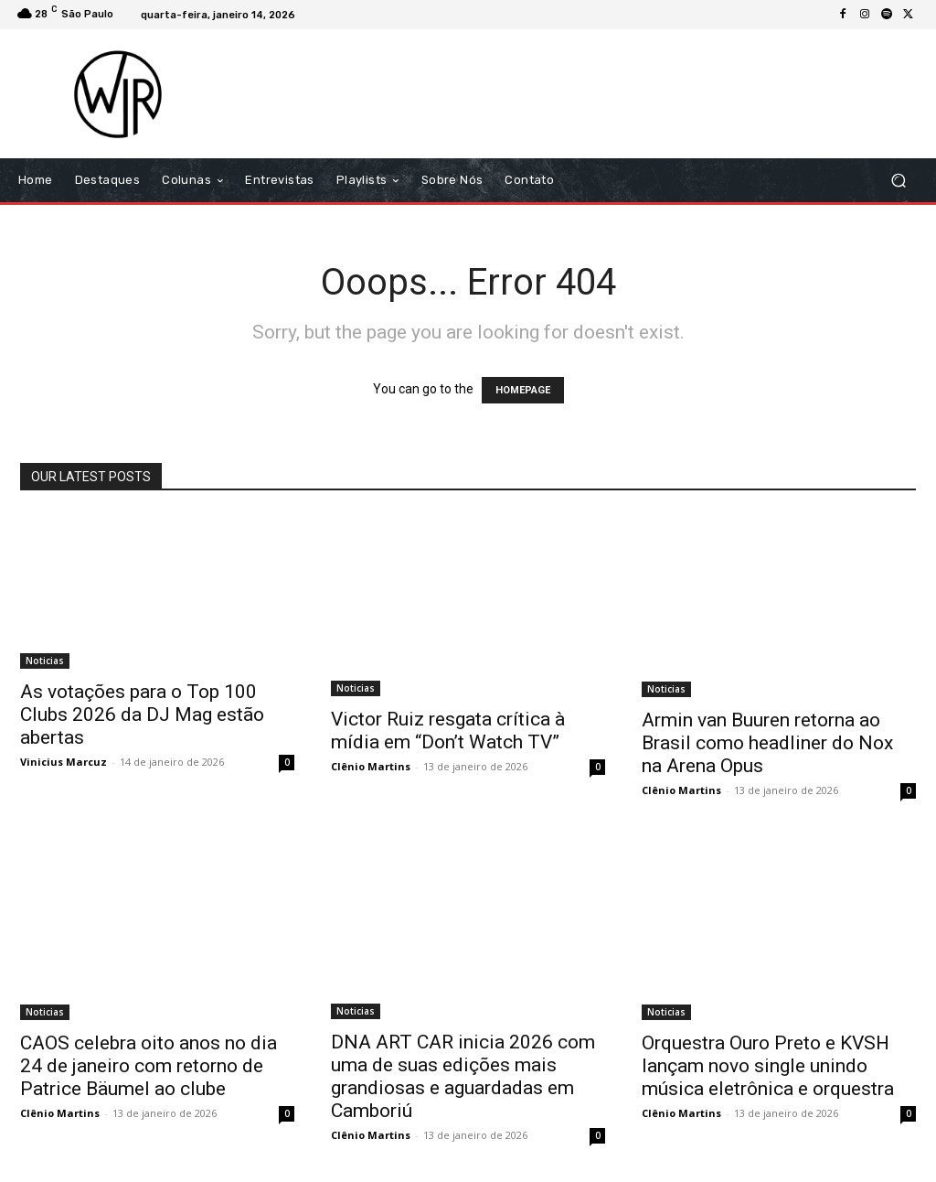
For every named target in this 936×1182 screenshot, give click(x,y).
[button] (898, 180)
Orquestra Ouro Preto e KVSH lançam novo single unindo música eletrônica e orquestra (768, 1066)
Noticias (45, 660)
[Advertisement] (579, 93)
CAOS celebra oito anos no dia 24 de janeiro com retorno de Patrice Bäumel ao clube (148, 1066)
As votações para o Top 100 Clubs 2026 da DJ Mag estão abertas (142, 714)
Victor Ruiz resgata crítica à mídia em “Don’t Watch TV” (448, 730)
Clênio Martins (370, 766)
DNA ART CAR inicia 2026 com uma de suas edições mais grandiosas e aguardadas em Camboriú (463, 1076)
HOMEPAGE (522, 390)
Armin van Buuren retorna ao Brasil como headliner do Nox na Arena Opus (767, 743)
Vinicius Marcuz (63, 761)
